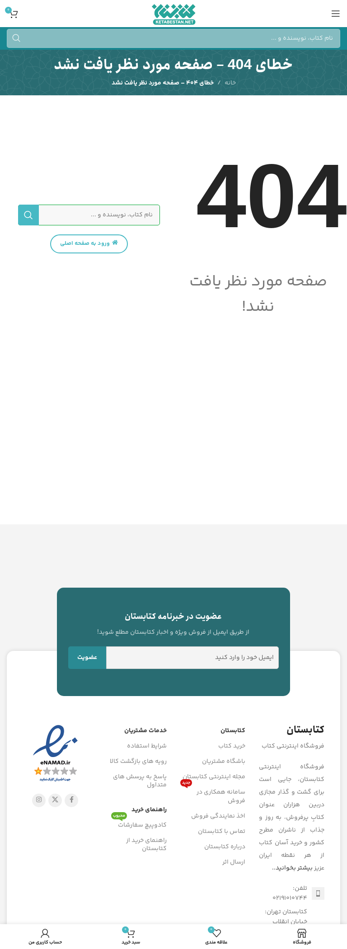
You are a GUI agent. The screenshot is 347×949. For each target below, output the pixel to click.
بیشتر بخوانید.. (292, 868)
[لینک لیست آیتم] (291, 894)
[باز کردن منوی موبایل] (336, 14)
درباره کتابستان (224, 847)
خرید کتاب (231, 746)
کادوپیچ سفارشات (139, 824)
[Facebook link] (71, 800)
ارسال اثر (233, 862)
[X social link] (55, 800)
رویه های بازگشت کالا (138, 762)
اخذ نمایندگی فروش (218, 816)
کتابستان (232, 731)
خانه (230, 83)
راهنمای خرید (149, 810)
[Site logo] (173, 14)
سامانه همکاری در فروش (213, 795)
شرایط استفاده (147, 746)
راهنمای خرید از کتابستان (146, 845)
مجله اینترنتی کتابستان (214, 777)
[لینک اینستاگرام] (39, 800)
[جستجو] (173, 38)
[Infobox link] (173, 623)
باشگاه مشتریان (223, 762)
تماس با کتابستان (221, 832)
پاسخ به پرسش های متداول (140, 781)
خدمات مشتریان (145, 731)
